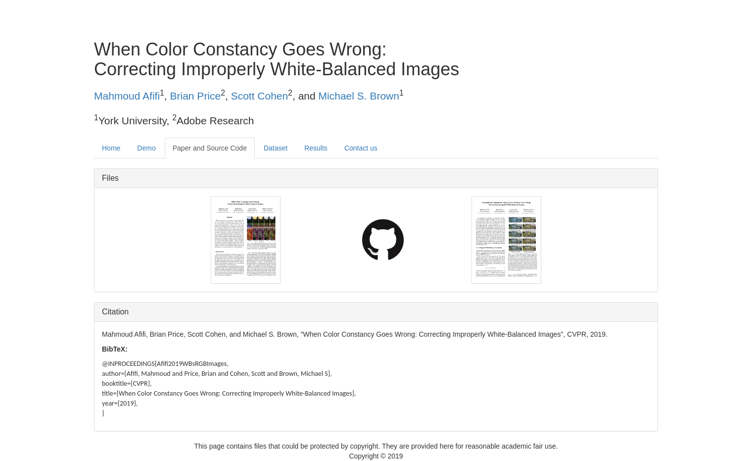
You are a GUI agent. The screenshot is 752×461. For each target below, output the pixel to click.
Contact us (360, 148)
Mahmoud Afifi (127, 96)
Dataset (275, 148)
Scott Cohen (259, 96)
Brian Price (195, 96)
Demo (146, 148)
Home (111, 148)
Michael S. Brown (359, 96)
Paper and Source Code (210, 148)
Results (316, 148)
